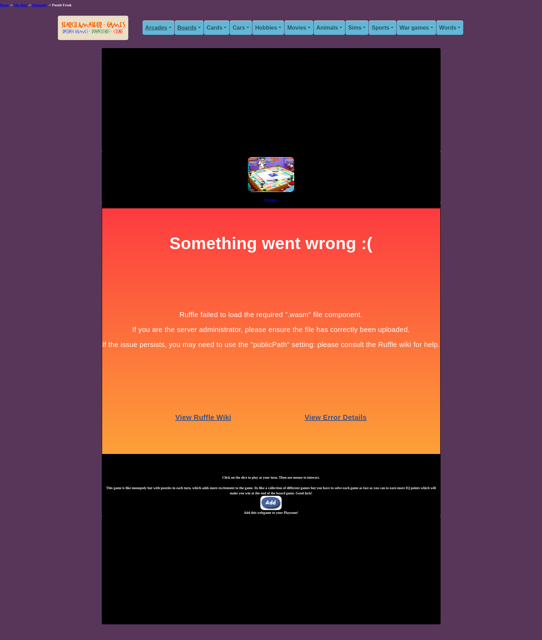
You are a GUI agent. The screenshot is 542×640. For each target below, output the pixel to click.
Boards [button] (187, 28)
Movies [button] (296, 28)
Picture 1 (270, 200)
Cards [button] (214, 28)
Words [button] (447, 28)
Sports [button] (380, 28)
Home (4, 5)
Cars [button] (238, 28)
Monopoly (39, 5)
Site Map (21, 5)
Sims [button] (354, 28)
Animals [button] (327, 28)
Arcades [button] (156, 28)
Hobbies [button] (266, 28)
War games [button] (414, 28)
